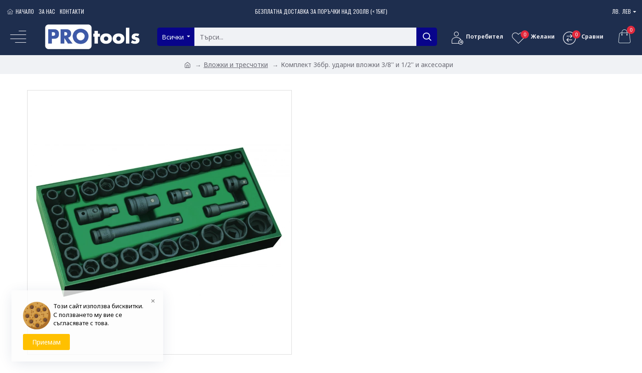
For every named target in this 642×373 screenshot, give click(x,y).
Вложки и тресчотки (236, 64)
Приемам (46, 342)
